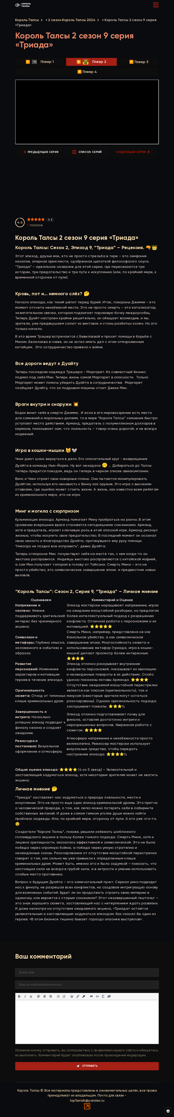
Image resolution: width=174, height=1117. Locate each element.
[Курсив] (25, 996)
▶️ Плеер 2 (91, 62)
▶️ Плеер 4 (87, 72)
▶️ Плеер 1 (40, 62)
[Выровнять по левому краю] (39, 996)
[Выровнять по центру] (45, 996)
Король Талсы (27, 20)
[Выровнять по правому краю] (50, 996)
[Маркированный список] (58, 996)
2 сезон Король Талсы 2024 (71, 20)
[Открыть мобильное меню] (156, 5)
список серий (87, 152)
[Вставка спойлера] (103, 996)
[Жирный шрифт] (19, 996)
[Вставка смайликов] (72, 996)
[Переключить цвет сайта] (168, 1111)
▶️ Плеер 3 (138, 62)
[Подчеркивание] (31, 996)
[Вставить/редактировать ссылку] (78, 996)
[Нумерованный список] (64, 996)
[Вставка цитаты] (91, 996)
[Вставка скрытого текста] (109, 996)
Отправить (89, 1066)
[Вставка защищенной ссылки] (84, 996)
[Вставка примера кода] (97, 996)
